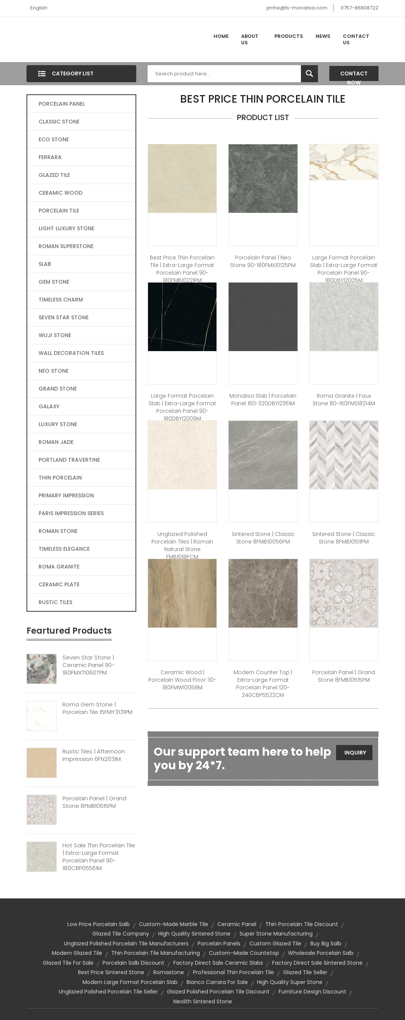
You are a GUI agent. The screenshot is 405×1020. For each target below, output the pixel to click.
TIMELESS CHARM (61, 299)
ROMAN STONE (58, 531)
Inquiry (355, 752)
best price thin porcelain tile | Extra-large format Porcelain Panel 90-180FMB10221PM (182, 269)
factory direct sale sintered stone (317, 963)
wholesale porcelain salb (321, 953)
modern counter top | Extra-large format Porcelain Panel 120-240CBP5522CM (263, 684)
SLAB (45, 264)
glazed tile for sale (68, 963)
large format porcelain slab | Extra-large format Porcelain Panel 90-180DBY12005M (343, 269)
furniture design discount (312, 991)
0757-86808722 (360, 7)
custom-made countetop (244, 953)
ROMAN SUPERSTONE (66, 246)
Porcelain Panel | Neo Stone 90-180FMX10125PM (263, 261)
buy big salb (325, 943)
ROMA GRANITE (59, 566)
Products (288, 36)
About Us (250, 40)
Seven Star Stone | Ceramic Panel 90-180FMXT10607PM (88, 665)
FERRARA (50, 157)
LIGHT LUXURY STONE (66, 228)
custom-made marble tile (173, 924)
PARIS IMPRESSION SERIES (71, 513)
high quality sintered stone (194, 933)
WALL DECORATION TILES (71, 353)
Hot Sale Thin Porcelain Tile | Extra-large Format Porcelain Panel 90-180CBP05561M (98, 857)
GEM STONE (54, 282)
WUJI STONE (55, 335)
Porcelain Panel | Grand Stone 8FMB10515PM (94, 802)
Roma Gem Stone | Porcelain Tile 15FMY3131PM (97, 708)
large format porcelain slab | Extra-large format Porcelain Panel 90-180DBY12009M (182, 407)
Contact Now (354, 75)
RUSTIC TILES (55, 602)
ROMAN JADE (56, 442)
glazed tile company (120, 933)
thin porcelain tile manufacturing (155, 953)
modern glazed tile (77, 953)
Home (221, 36)
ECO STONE (54, 139)
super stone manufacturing (276, 933)
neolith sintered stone (202, 1001)
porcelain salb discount (133, 963)
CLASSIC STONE (59, 121)
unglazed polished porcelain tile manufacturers (126, 943)
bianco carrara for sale (217, 982)
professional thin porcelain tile (233, 972)
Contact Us (356, 40)
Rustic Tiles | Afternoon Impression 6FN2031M (93, 755)
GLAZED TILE (54, 175)
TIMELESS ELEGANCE (64, 549)
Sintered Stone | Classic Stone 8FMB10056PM (263, 537)
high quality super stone (289, 982)
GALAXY (49, 406)
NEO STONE (54, 371)
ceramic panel (236, 924)
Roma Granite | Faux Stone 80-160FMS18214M (344, 399)
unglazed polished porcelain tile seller (108, 991)
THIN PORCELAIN (60, 477)
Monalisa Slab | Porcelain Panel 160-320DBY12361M (262, 399)
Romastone (168, 972)
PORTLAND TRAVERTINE (69, 460)
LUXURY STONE (58, 424)
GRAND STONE (58, 388)
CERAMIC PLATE (59, 584)
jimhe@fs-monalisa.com (296, 7)
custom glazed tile (275, 943)
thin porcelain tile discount (301, 924)
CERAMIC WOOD (61, 193)
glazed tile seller (305, 972)
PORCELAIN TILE (59, 210)
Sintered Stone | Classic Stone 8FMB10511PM (343, 537)
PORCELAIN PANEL (62, 104)
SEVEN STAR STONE (64, 317)
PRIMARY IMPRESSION (66, 495)
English (38, 7)
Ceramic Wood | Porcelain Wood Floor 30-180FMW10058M (182, 680)
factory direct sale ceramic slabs (218, 963)
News (323, 36)
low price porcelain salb (98, 924)
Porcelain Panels (219, 943)
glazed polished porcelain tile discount (218, 991)
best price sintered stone (111, 972)
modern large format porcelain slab (130, 982)
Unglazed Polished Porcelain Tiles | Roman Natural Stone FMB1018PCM (182, 545)
